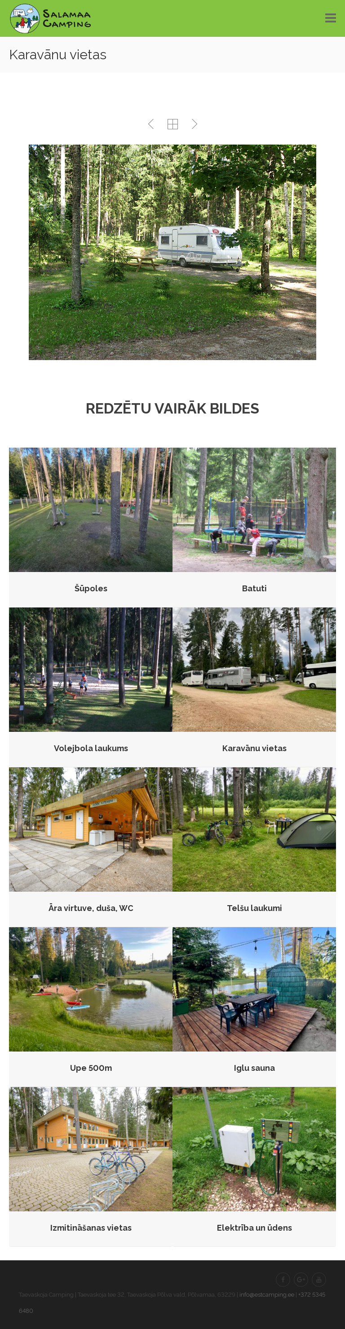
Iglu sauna (254, 1068)
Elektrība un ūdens (254, 1227)
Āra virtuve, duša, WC (91, 908)
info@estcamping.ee (266, 1294)
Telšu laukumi (254, 908)
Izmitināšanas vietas (91, 1227)
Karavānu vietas (254, 748)
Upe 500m (91, 1068)
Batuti (254, 588)
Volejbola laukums (91, 748)
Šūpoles (91, 588)
